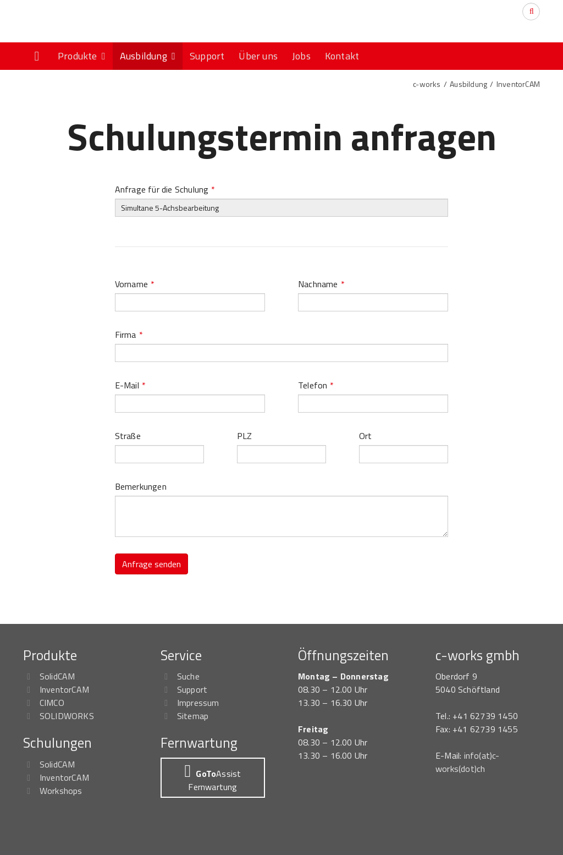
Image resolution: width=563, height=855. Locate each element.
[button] (213, 778)
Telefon (316, 385)
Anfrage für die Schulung (165, 189)
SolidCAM (57, 676)
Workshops (61, 790)
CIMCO (52, 702)
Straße (128, 435)
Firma (129, 334)
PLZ (244, 435)
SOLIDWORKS (67, 715)
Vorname (135, 284)
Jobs (301, 55)
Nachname (321, 284)
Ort (365, 435)
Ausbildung (147, 55)
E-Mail (130, 385)
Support (207, 55)
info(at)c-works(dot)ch (467, 762)
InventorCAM (518, 84)
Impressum (198, 702)
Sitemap (192, 715)
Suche (188, 676)
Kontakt (342, 55)
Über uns (258, 55)
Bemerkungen (141, 486)
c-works (426, 84)
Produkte (82, 55)
